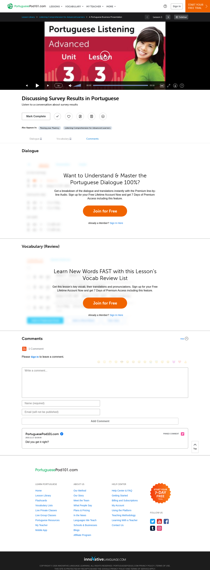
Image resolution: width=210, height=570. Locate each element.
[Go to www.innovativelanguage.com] (105, 553)
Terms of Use (163, 561)
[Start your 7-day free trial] (160, 488)
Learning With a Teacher (125, 515)
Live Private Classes (46, 505)
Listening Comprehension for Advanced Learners (62, 17)
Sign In (177, 6)
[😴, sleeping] (162, 349)
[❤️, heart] (179, 349)
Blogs (77, 525)
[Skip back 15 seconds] (27, 85)
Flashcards (41, 495)
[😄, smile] (99, 349)
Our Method (80, 485)
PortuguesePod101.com (125, 561)
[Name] (61, 398)
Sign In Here (116, 223)
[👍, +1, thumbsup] (185, 349)
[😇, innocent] (156, 349)
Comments (92, 138)
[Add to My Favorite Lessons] (69, 116)
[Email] (61, 407)
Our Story (79, 490)
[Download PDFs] (91, 116)
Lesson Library (28, 17)
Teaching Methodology (124, 510)
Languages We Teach (85, 515)
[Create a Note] (80, 116)
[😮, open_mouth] (168, 349)
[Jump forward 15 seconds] (48, 85)
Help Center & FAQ (122, 485)
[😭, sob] (151, 349)
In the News (80, 510)
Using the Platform (121, 505)
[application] (105, 56)
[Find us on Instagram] (159, 523)
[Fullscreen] (169, 85)
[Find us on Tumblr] (152, 523)
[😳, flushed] (104, 349)
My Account (118, 500)
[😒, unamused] (116, 349)
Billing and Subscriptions (125, 495)
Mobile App (41, 525)
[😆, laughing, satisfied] (133, 349)
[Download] (175, 85)
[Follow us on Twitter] (152, 516)
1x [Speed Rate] (58, 86)
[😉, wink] (145, 349)
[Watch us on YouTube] (159, 516)
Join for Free (105, 211)
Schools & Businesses (85, 520)
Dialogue (34, 138)
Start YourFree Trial (198, 6)
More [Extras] (109, 6)
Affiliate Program (82, 530)
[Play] (38, 85)
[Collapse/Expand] (105, 338)
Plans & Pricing (82, 505)
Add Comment (39, 416)
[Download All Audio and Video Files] (103, 116)
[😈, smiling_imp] (174, 349)
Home (38, 485)
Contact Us (118, 520)
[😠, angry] (127, 349)
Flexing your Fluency (49, 128)
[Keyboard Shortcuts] (182, 85)
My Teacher (93, 6)
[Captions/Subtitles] (162, 85)
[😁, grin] (110, 349)
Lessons (54, 6)
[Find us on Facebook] (166, 516)
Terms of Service (140, 564)
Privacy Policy (146, 561)
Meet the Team (81, 495)
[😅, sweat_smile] (139, 349)
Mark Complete (36, 116)
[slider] (77, 85)
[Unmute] (70, 85)
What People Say (83, 500)
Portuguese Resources (47, 515)
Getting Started (120, 490)
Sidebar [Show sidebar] (183, 17)
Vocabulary (73, 6)
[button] (165, 6)
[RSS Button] (24, 348)
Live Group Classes (45, 510)
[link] (168, 17)
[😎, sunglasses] (122, 349)
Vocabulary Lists (44, 500)
